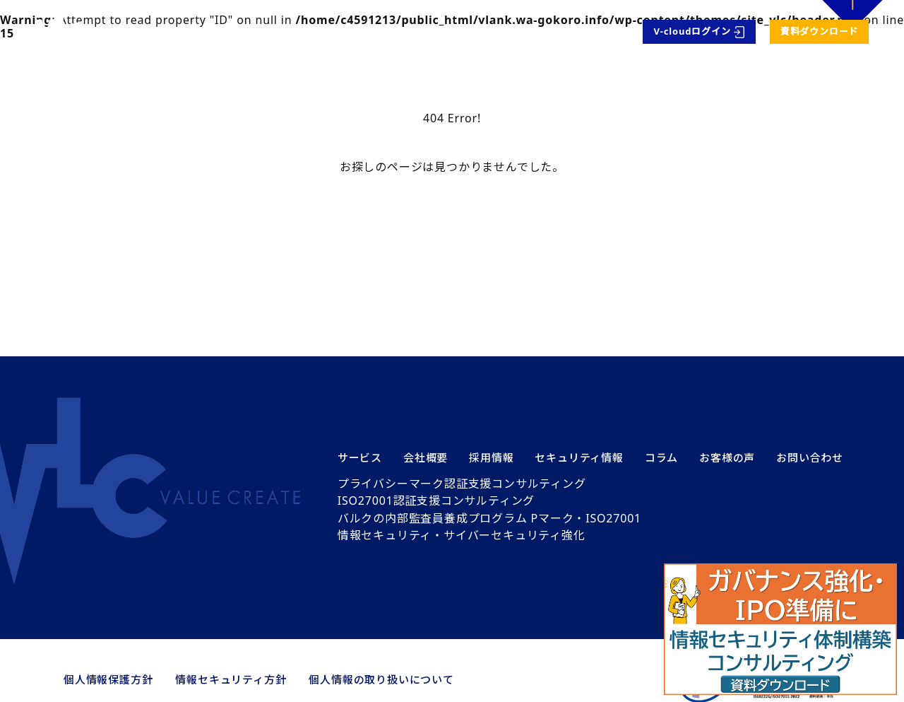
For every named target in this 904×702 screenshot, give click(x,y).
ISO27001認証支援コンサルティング (436, 500)
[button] (780, 629)
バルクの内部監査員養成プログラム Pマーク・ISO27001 (489, 518)
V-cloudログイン (692, 31)
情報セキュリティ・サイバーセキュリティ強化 (461, 535)
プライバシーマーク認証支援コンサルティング (462, 483)
